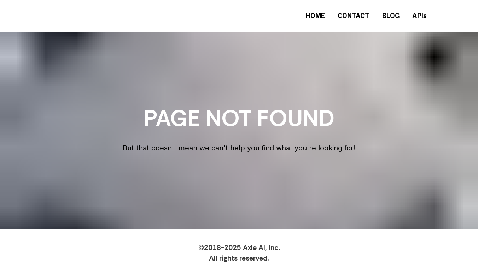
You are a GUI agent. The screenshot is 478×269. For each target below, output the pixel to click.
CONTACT (353, 15)
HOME (315, 15)
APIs (419, 15)
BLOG (391, 15)
